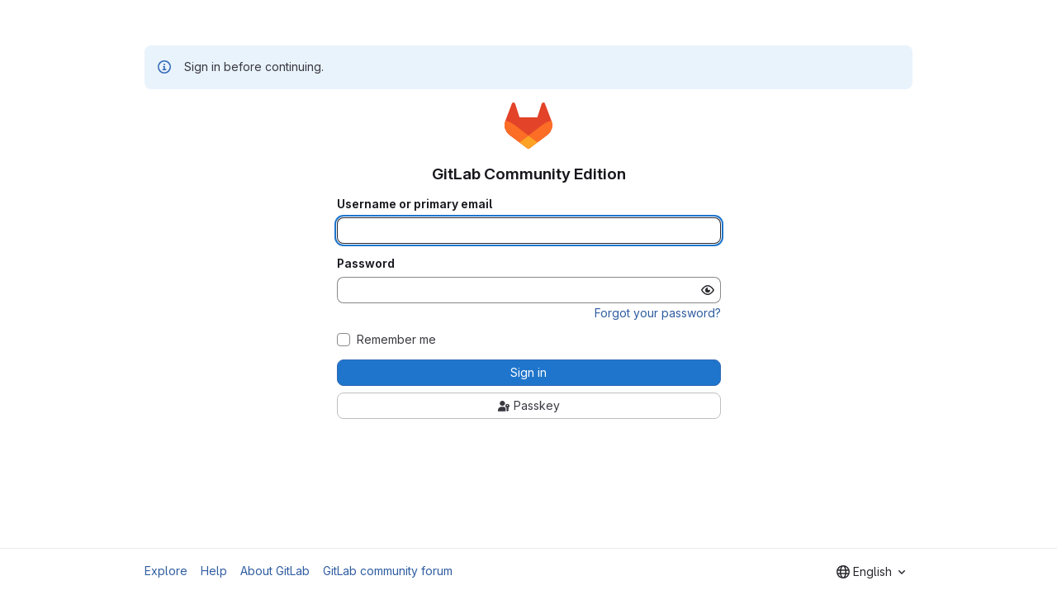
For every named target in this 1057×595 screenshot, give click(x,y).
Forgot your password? (658, 313)
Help (214, 571)
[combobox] (870, 572)
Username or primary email (414, 204)
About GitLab (275, 571)
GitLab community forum (388, 571)
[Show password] (707, 290)
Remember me (396, 339)
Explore (166, 571)
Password (366, 263)
